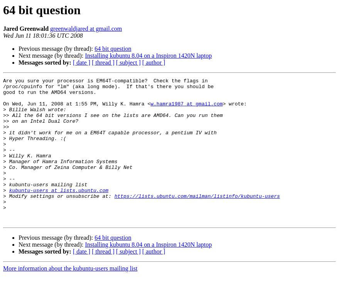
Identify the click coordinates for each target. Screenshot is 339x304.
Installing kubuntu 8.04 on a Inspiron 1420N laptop (148, 55)
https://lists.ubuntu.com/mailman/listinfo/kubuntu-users (197, 220)
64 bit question (112, 48)
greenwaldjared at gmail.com (86, 28)
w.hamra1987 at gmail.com (186, 109)
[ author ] (153, 62)
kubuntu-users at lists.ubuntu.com (58, 213)
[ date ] (81, 62)
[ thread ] (103, 62)
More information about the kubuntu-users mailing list (70, 297)
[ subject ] (128, 62)
